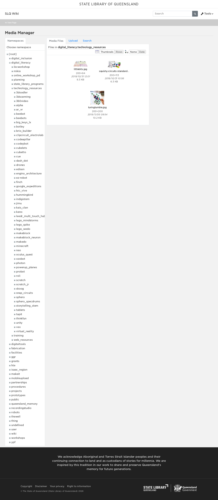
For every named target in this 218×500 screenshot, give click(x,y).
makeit (15, 374)
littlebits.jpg (80, 69)
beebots (21, 118)
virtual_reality (25, 331)
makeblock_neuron (28, 237)
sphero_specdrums (28, 301)
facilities (16, 352)
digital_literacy (20, 62)
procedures (18, 386)
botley (20, 126)
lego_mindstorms (27, 220)
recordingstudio (21, 408)
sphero (20, 297)
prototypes (18, 395)
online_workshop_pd (27, 75)
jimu (19, 203)
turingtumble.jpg (97, 107)
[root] (13, 54)
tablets (20, 310)
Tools (206, 13)
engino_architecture (29, 173)
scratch (20, 280)
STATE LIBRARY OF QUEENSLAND (109, 4)
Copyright (26, 486)
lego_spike (23, 224)
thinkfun (21, 318)
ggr (13, 356)
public (15, 399)
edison (20, 169)
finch (19, 182)
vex (18, 327)
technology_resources (28, 88)
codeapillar (23, 139)
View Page (11, 22)
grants (15, 361)
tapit (19, 314)
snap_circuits (24, 293)
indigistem (22, 199)
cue (18, 156)
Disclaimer (41, 486)
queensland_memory (24, 403)
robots (15, 412)
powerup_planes (26, 267)
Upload (73, 40)
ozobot (20, 258)
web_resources (23, 339)
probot (20, 271)
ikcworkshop (22, 66)
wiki (13, 433)
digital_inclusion (21, 58)
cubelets (21, 148)
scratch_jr (22, 284)
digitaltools (18, 344)
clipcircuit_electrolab (29, 135)
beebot (20, 113)
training (18, 335)
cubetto (21, 152)
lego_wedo (23, 229)
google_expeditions (28, 186)
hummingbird (24, 194)
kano (19, 211)
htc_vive (21, 190)
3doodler (22, 92)
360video (22, 101)
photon (20, 263)
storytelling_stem (27, 305)
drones (20, 165)
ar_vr (19, 109)
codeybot (22, 143)
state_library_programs (28, 84)
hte (13, 365)
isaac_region (19, 369)
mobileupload (20, 378)
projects (16, 391)
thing (14, 420)
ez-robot (21, 177)
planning (19, 79)
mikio (17, 71)
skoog (20, 288)
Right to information (79, 486)
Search (87, 40)
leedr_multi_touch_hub (30, 216)
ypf (13, 442)
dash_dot (22, 160)
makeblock (23, 233)
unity (19, 322)
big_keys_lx (23, 122)
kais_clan (22, 207)
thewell (15, 416)
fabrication (18, 348)
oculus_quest (24, 254)
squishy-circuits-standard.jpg (115, 71)
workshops (18, 437)
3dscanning (23, 96)
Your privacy (57, 486)
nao (18, 250)
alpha (19, 105)
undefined (17, 425)
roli (18, 275)
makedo (21, 241)
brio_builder (24, 130)
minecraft (22, 246)
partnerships (19, 382)
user (13, 429)
